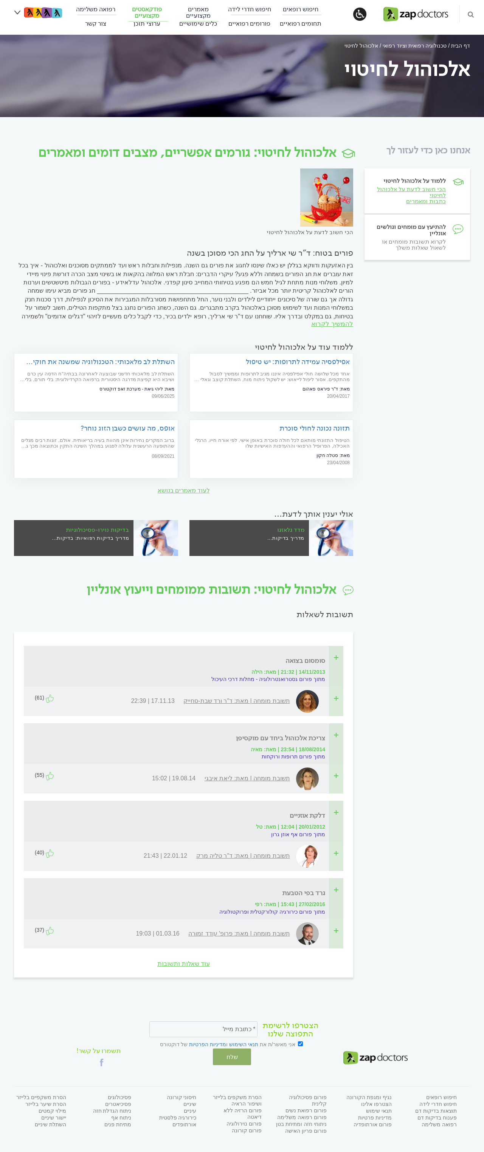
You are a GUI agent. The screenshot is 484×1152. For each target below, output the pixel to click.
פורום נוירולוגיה (244, 1123)
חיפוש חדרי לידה (249, 9)
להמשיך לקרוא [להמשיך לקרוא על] (332, 323)
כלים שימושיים (198, 23)
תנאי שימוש (379, 1110)
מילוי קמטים (52, 1110)
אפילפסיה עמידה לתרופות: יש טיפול (298, 362)
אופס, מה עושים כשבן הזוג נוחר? (128, 428)
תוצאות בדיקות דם (436, 1110)
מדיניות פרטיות (375, 1116)
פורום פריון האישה (306, 1130)
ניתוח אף (121, 1116)
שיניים (189, 1103)
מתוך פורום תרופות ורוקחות (293, 757)
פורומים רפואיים (249, 23)
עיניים (190, 1110)
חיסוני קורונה (182, 1096)
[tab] (186, 661)
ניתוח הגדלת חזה (112, 1110)
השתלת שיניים (50, 1123)
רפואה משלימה (95, 9)
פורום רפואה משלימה (302, 1116)
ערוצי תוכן (146, 23)
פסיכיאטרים (118, 1103)
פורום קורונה (247, 1129)
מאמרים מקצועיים (198, 12)
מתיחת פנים (117, 1123)
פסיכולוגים (119, 1096)
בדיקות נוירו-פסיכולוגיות (97, 530)
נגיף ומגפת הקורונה (369, 1096)
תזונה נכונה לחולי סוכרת (314, 428)
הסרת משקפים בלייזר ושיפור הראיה (237, 1099)
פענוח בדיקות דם (437, 1116)
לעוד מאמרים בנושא (183, 490)
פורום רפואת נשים (306, 1109)
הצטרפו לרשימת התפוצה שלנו (290, 1030)
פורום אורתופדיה (373, 1123)
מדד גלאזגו (290, 530)
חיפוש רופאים (300, 9)
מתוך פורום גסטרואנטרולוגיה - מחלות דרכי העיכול (268, 679)
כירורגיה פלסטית (178, 1116)
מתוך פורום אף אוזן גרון (298, 834)
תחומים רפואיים (300, 23)
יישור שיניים (53, 1116)
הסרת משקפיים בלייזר (41, 1096)
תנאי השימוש (243, 1045)
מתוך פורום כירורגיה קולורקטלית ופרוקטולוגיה (272, 912)
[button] (102, 1061)
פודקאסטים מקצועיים (147, 12)
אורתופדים (184, 1123)
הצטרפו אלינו (376, 1103)
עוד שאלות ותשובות (183, 964)
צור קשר (95, 23)
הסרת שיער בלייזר (45, 1103)
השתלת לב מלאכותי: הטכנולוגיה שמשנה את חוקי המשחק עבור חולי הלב (104, 362)
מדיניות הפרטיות (207, 1045)
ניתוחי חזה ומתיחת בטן (301, 1123)
